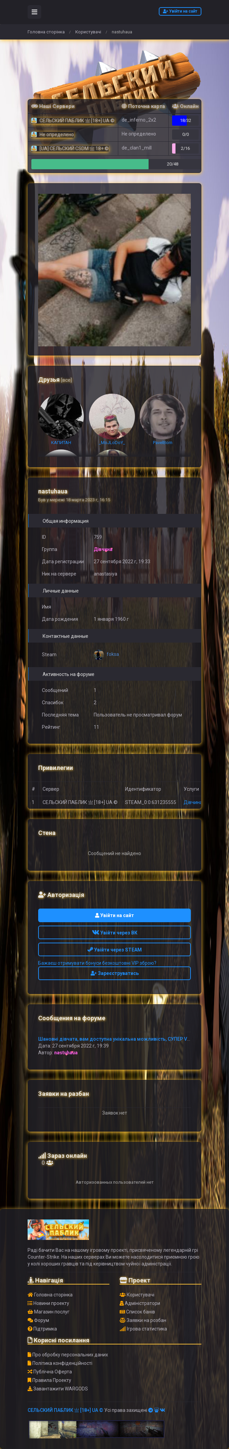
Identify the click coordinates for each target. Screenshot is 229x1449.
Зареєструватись (115, 973)
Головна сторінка (46, 31)
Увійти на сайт (180, 11)
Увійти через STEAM (115, 949)
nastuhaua (66, 1052)
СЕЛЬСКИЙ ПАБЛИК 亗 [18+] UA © (65, 1410)
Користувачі (88, 31)
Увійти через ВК (114, 932)
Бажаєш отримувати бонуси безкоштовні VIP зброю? (97, 963)
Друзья (55, 379)
